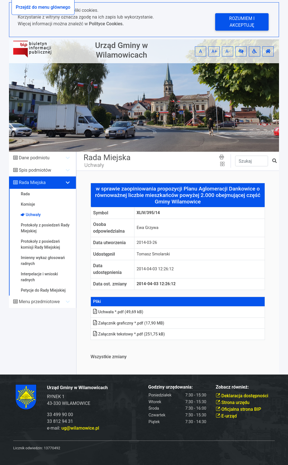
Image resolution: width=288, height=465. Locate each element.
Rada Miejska (32, 182)
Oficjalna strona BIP (238, 409)
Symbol (100, 213)
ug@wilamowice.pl (80, 428)
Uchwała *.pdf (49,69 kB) (118, 312)
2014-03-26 (147, 242)
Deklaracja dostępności (242, 395)
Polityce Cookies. (106, 23)
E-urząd (226, 416)
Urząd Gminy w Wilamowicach (121, 50)
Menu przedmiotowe (39, 301)
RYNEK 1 (56, 396)
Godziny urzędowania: (170, 387)
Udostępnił (104, 254)
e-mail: (73, 428)
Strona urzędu (232, 402)
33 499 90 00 (60, 414)
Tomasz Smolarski (153, 254)
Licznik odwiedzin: (28, 448)
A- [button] (228, 51)
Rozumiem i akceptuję (242, 22)
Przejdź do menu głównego (43, 7)
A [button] (200, 51)
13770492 (52, 448)
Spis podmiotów (35, 170)
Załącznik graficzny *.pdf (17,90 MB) (128, 323)
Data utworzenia (109, 242)
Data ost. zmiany (110, 284)
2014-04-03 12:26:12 (155, 269)
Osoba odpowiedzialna (109, 228)
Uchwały (94, 165)
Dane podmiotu (34, 157)
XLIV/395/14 (148, 212)
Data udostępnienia (107, 269)
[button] (241, 51)
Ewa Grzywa (148, 227)
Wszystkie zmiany (109, 356)
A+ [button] (214, 51)
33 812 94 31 (60, 421)
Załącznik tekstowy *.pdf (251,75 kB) (129, 334)
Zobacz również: (232, 387)
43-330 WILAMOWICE (68, 403)
